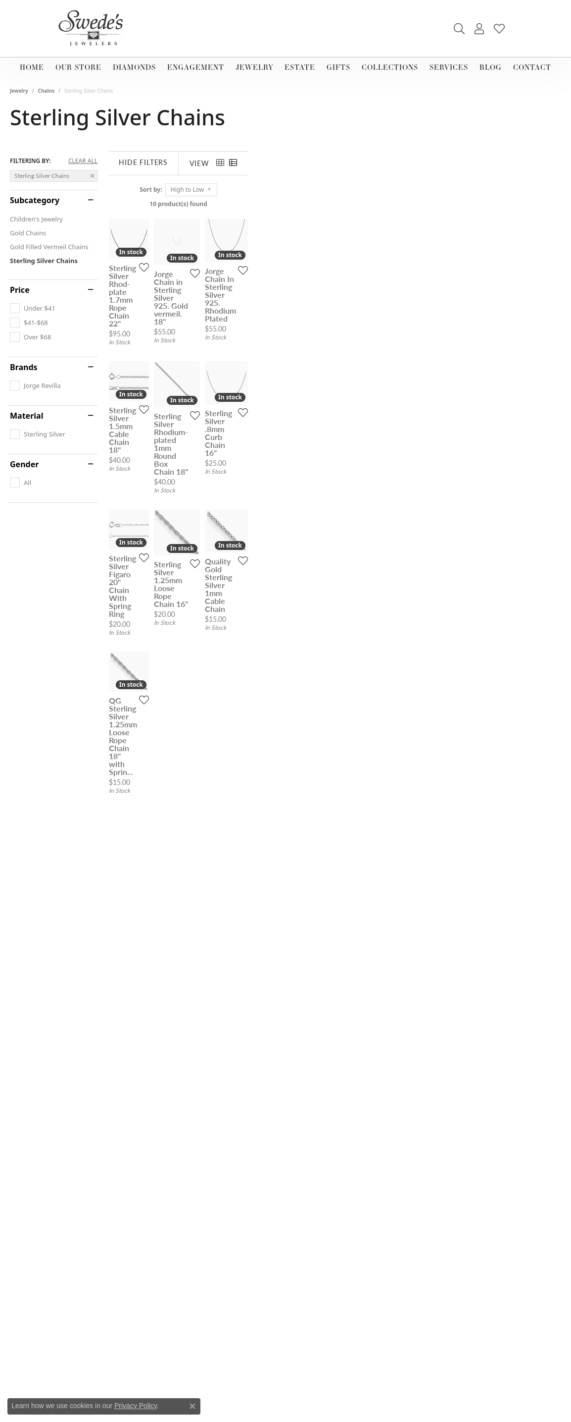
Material (26, 416)
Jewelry (19, 90)
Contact (532, 67)
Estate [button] (300, 67)
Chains (46, 90)
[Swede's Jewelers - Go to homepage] (93, 28)
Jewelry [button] (255, 67)
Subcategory (34, 200)
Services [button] (448, 67)
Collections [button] (390, 67)
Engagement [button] (195, 67)
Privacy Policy (135, 1406)
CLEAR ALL (82, 161)
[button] (459, 28)
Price (20, 290)
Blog (490, 67)
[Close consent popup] (192, 1406)
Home (32, 67)
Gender (24, 464)
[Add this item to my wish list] (248, 375)
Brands (24, 367)
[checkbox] (32, 308)
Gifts (338, 67)
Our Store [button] (78, 67)
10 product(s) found (335, 204)
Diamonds (134, 67)
